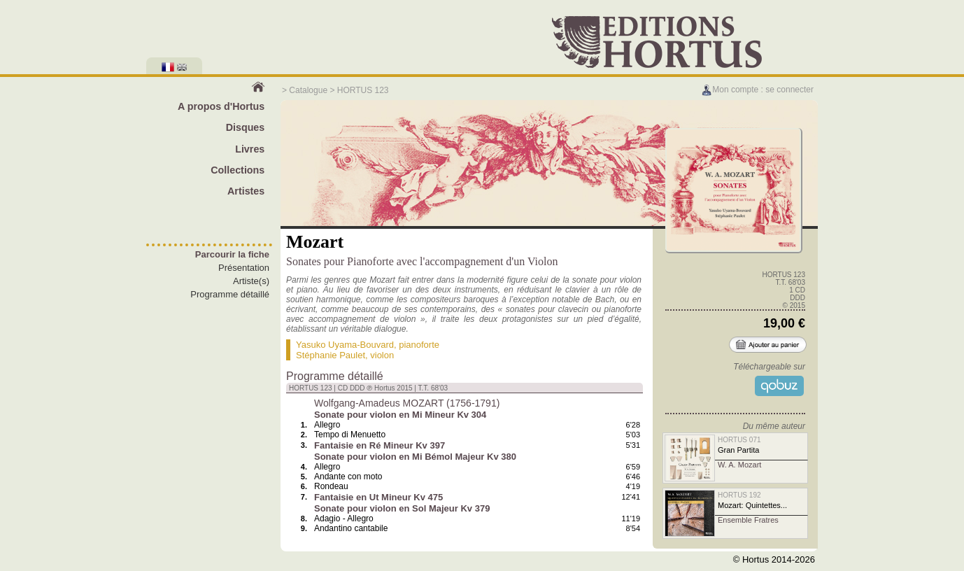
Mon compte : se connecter (757, 89)
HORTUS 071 (739, 440)
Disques (245, 127)
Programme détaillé (229, 294)
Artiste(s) (251, 281)
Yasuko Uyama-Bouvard (345, 344)
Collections (237, 170)
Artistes (245, 191)
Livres (249, 149)
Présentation (243, 267)
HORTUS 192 (739, 495)
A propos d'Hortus (221, 106)
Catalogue (308, 90)
